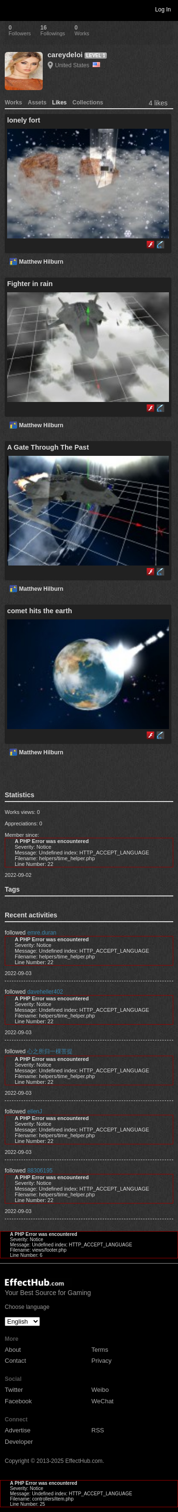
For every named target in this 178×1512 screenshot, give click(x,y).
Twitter (14, 1389)
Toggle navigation (11, 9)
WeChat (103, 1401)
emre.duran (41, 932)
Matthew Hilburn (41, 261)
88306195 (39, 1170)
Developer (19, 1441)
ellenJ (34, 1111)
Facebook (18, 1401)
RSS (98, 1430)
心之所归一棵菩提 (50, 1051)
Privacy (102, 1360)
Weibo (100, 1389)
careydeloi (65, 55)
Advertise (17, 1430)
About (13, 1349)
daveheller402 (45, 991)
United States (77, 65)
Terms (100, 1349)
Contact (15, 1360)
